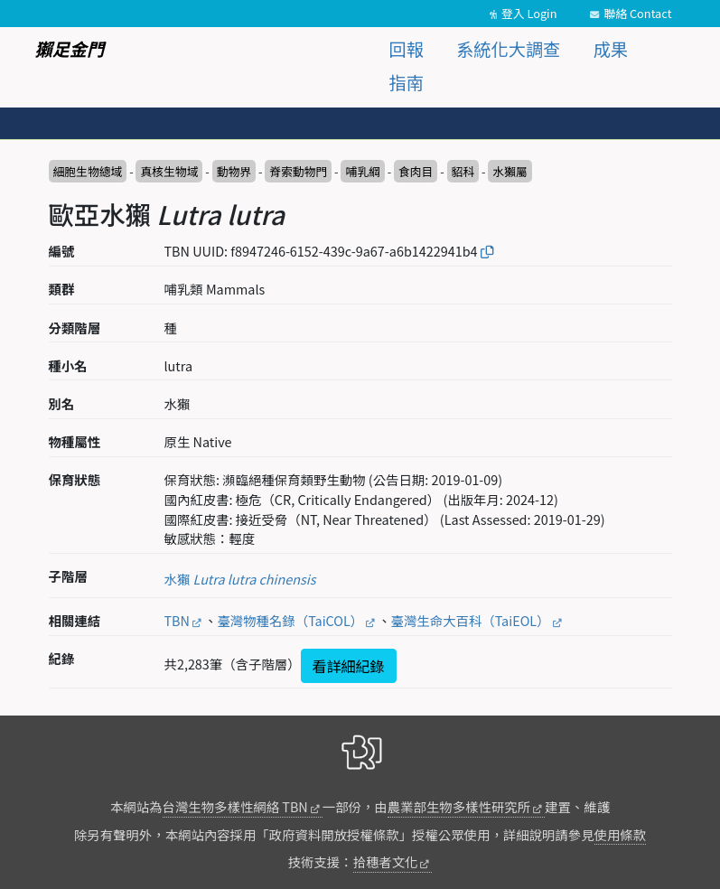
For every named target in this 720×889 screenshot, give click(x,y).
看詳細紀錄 (349, 666)
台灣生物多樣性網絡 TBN (235, 806)
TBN (177, 620)
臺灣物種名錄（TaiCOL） (290, 620)
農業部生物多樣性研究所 (459, 806)
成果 (611, 48)
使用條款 (620, 834)
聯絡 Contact (637, 13)
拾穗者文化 (385, 861)
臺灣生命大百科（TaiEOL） (470, 620)
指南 (406, 82)
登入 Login (529, 13)
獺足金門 (70, 48)
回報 (406, 48)
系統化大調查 (508, 48)
